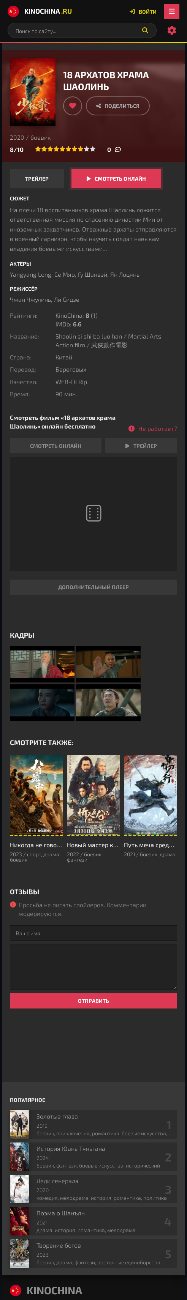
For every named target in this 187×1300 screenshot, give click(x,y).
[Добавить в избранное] (72, 105)
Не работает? (157, 428)
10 (93, 149)
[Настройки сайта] (171, 30)
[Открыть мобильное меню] (171, 11)
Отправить (93, 1000)
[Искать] (145, 30)
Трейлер (37, 178)
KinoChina (40, 11)
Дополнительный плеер (93, 587)
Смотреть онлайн (120, 178)
